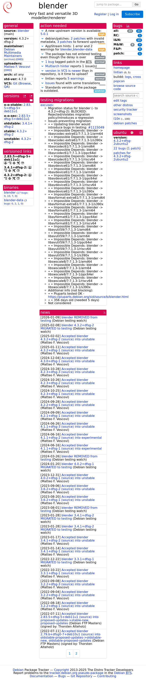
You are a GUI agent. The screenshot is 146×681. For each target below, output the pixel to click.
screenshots (122, 114)
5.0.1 (44, 34)
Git (15, 83)
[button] (42, 31)
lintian (118, 72)
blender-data (13, 200)
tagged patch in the (73, 62)
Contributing (106, 676)
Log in (114, 14)
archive (9, 59)
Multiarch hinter (57, 66)
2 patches (78, 38)
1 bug (49, 62)
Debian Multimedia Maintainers (13, 53)
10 (8, 196)
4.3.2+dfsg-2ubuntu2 (122, 142)
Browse (25, 83)
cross (137, 77)
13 (139, 40)
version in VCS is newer (63, 71)
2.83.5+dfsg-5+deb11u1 (17, 108)
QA (6, 87)
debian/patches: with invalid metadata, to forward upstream (73, 40)
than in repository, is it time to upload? (73, 72)
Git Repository (81, 676)
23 (130, 31)
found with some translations (73, 83)
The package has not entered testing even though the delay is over (73, 56)
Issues (50, 83)
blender (23, 31)
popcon (119, 81)
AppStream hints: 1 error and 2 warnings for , (73, 48)
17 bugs (22, 192)
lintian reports (73, 78)
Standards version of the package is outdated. (73, 89)
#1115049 (96, 127)
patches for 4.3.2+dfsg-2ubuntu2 (122, 156)
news (45, 312)
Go (136, 4)
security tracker (125, 109)
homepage (121, 67)
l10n (116, 118)
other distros (123, 105)
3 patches (64, 42)
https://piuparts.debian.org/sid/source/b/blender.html (88, 297)
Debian (18, 670)
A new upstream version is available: (73, 32)
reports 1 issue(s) (73, 66)
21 (139, 31)
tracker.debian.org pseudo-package (76, 673)
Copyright (61, 670)
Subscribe (132, 14)
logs (128, 77)
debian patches (125, 123)
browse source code (124, 87)
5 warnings (75, 78)
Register (100, 14)
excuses (46, 105)
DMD (19, 59)
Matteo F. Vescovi (17, 67)
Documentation (41, 676)
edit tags (120, 100)
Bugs (62, 676)
